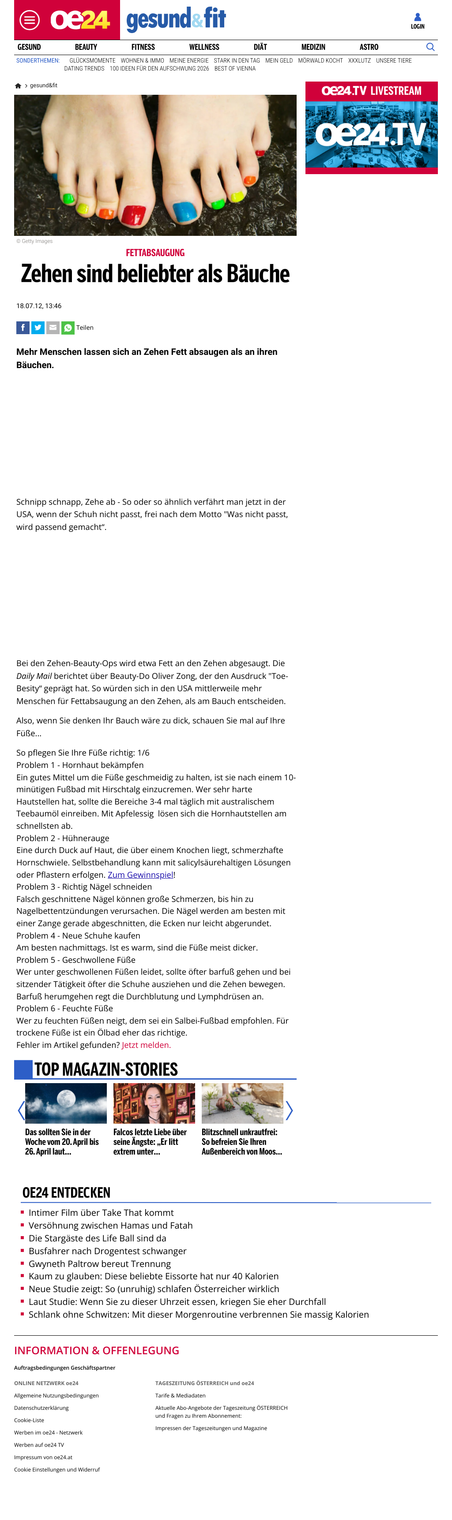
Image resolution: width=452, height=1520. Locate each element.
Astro (369, 47)
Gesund (29, 47)
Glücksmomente (93, 60)
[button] (27, 20)
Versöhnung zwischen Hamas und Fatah (107, 1225)
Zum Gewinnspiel (140, 874)
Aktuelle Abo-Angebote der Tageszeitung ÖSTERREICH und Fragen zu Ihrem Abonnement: (221, 1411)
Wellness (204, 47)
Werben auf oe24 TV (39, 1445)
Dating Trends (84, 68)
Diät (260, 47)
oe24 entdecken (66, 1194)
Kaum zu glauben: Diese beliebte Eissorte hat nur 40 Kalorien (150, 1276)
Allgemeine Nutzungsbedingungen (56, 1395)
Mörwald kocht (320, 60)
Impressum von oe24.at (43, 1457)
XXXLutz (359, 60)
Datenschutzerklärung (41, 1408)
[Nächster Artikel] (283, 1110)
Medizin (313, 47)
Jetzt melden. (146, 1045)
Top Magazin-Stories (106, 1071)
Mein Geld (279, 60)
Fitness (143, 47)
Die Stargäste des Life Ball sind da (93, 1238)
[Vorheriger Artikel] (27, 1110)
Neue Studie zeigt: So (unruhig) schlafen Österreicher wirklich (150, 1289)
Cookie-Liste (29, 1420)
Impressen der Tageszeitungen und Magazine (211, 1428)
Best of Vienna (235, 68)
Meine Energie (189, 60)
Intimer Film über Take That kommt (97, 1212)
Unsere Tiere (394, 60)
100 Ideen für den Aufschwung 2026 (159, 68)
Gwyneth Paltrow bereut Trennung (96, 1264)
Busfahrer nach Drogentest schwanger (104, 1251)
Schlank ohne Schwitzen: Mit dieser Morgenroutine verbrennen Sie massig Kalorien (195, 1314)
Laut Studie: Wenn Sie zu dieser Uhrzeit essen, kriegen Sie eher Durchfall (173, 1302)
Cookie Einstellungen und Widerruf (57, 1469)
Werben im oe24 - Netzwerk (48, 1432)
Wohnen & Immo (142, 60)
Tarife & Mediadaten (180, 1395)
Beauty (86, 47)
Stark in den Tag (237, 60)
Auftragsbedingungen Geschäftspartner (64, 1367)
